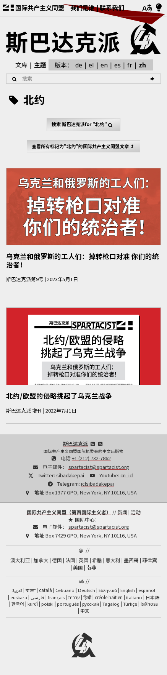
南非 (91, 567)
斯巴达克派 (75, 443)
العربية (17, 591)
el (91, 65)
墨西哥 (131, 560)
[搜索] (153, 79)
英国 (84, 560)
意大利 (112, 560)
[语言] (147, 8)
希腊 (97, 560)
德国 (57, 560)
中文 (84, 611)
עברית (74, 597)
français (56, 597)
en (104, 65)
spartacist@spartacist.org (98, 466)
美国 (78, 567)
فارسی (37, 597)
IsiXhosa (149, 604)
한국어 (17, 604)
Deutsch (86, 590)
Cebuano (65, 590)
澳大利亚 (20, 560)
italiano (134, 597)
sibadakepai (70, 475)
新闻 (122, 512)
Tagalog (111, 604)
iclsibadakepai (97, 483)
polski (47, 604)
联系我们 (112, 7)
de (78, 65)
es (117, 65)
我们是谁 (82, 7)
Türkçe (130, 604)
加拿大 (41, 560)
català (45, 590)
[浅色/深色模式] (159, 8)
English (127, 590)
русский (90, 604)
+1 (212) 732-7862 (91, 458)
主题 (40, 64)
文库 (21, 64)
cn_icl (126, 475)
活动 (136, 512)
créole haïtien (109, 597)
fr (129, 65)
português (68, 604)
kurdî (33, 604)
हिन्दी (87, 597)
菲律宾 (149, 560)
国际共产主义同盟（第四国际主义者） (69, 512)
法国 (70, 560)
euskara (18, 597)
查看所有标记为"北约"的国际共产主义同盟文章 (83, 146)
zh (142, 64)
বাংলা (31, 591)
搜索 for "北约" (84, 124)
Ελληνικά (108, 590)
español (146, 590)
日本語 (152, 597)
